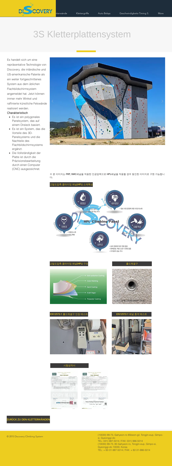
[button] (71, 184)
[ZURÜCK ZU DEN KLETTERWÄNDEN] (28, 419)
